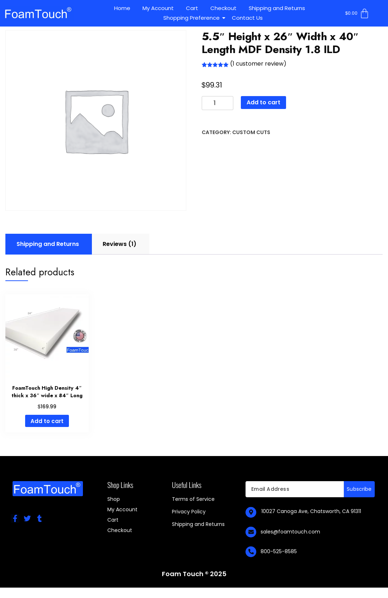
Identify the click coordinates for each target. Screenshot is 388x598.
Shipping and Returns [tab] (48, 244)
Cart (192, 8)
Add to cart (263, 102)
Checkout (223, 8)
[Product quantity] (218, 103)
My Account (158, 8)
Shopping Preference (192, 18)
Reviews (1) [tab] (119, 244)
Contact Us (247, 18)
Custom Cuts (251, 132)
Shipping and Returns (277, 8)
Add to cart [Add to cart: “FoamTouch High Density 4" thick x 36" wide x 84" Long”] (47, 421)
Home (122, 8)
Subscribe (359, 489)
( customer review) (258, 64)
